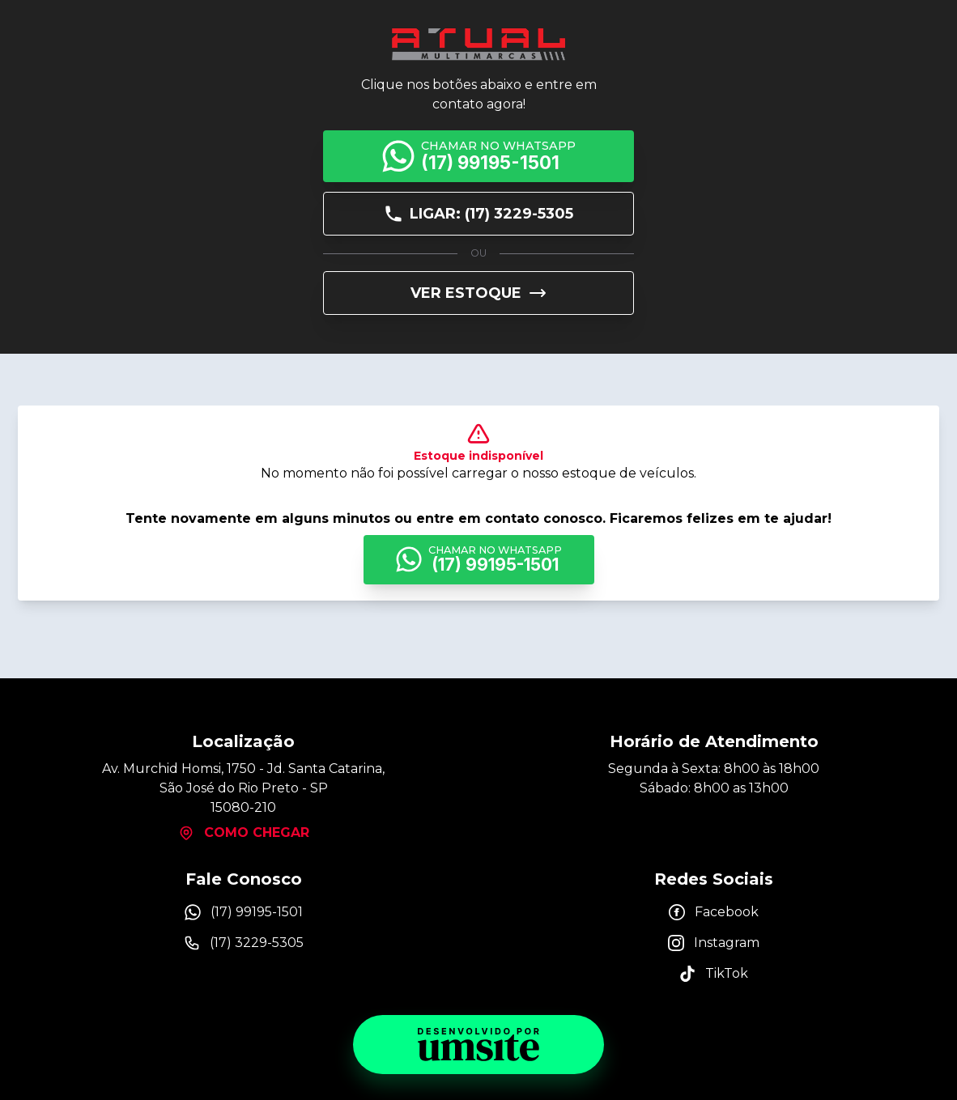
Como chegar (243, 833)
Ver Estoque (478, 293)
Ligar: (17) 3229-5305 (478, 213)
